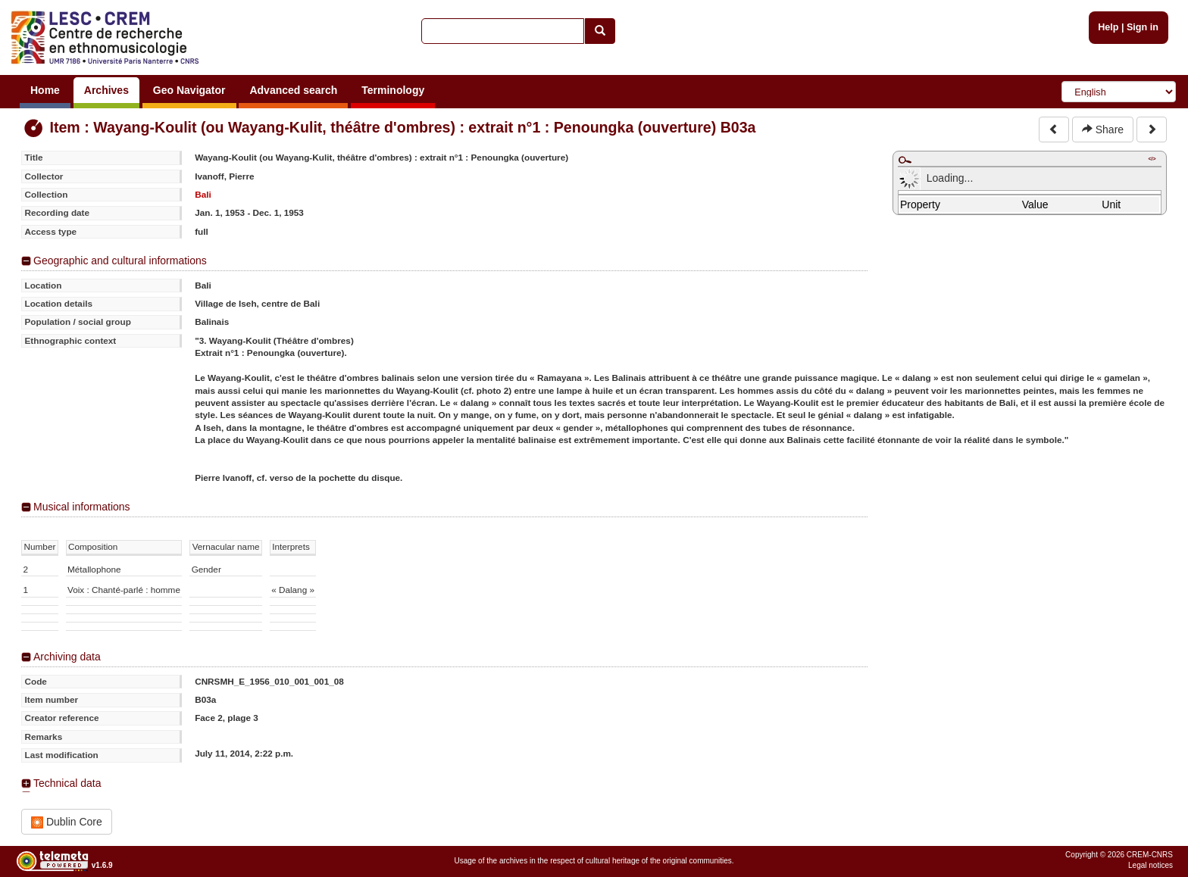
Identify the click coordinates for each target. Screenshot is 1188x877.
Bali (203, 194)
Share (1103, 129)
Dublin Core (66, 822)
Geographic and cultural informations (120, 260)
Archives (106, 90)
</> (1151, 158)
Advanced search (293, 90)
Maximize (904, 160)
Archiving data (67, 657)
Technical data (67, 783)
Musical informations (81, 507)
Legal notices (1150, 865)
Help (1108, 27)
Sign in (1142, 27)
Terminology (392, 90)
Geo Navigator (189, 90)
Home (45, 90)
